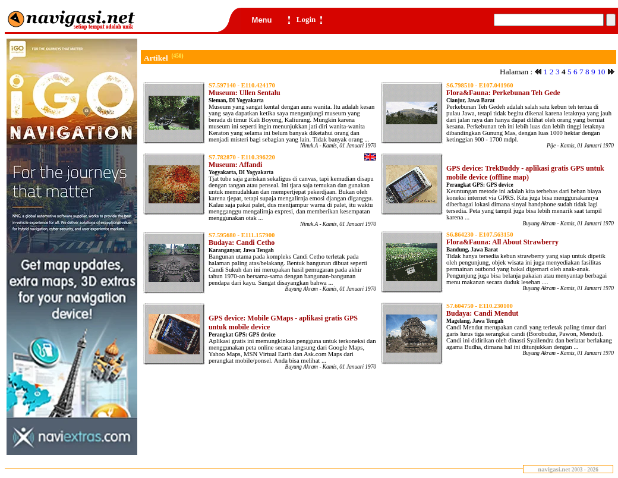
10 (601, 71)
